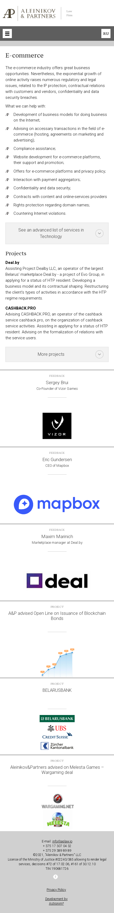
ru (106, 33)
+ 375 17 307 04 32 (57, 846)
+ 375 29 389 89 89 (57, 850)
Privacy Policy (56, 890)
